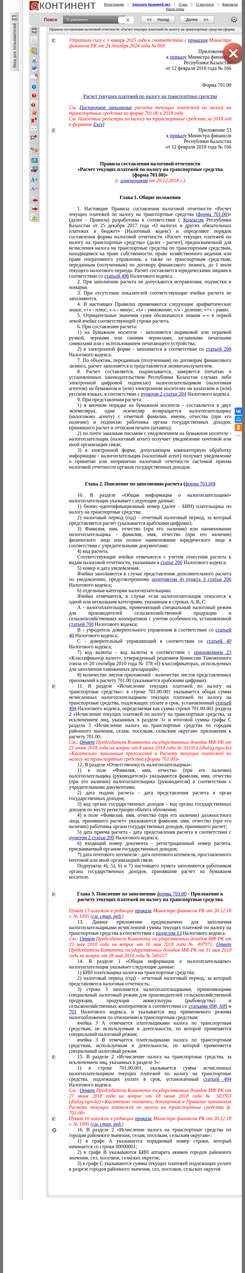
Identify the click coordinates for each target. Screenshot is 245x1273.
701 (72, 1011)
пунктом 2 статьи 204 (163, 394)
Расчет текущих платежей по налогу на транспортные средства (150, 96)
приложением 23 (212, 652)
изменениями (134, 180)
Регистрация (114, 4)
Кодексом (193, 219)
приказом (198, 40)
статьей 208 (218, 349)
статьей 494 (217, 1079)
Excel (98, 124)
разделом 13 (169, 933)
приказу (178, 135)
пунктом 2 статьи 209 (91, 837)
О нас (183, 4)
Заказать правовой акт (151, 4)
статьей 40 (219, 641)
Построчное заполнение (105, 107)
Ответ (87, 742)
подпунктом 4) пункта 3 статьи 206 (191, 579)
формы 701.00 (171, 893)
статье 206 (171, 562)
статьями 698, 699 (208, 1006)
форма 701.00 (212, 214)
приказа (143, 910)
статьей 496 (116, 276)
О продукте (205, 4)
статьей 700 (81, 624)
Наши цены (175, 9)
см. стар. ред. (107, 916)
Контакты (230, 4)
